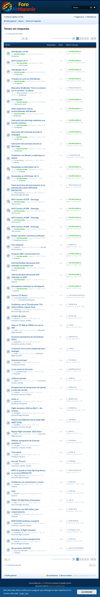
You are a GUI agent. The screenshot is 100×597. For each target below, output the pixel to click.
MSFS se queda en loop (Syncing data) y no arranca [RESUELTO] (28, 471)
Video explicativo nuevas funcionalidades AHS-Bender (23, 110)
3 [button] (82, 38)
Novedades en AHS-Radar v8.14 (25, 167)
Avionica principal (19, 360)
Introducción (16, 99)
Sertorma (17, 309)
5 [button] (87, 38)
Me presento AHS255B (21, 548)
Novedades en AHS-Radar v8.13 (25, 176)
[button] (74, 38)
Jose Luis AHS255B (20, 550)
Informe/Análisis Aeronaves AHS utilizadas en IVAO (25, 276)
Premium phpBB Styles (57, 586)
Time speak (16, 452)
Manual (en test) (20, 104)
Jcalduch (17, 247)
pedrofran (17, 342)
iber (15, 503)
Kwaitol (16, 484)
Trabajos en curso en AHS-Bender (25, 79)
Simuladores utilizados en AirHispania (27, 286)
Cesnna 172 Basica (19, 295)
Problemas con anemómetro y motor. (27, 482)
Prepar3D (16, 374)
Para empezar (17, 245)
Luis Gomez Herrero (21, 298)
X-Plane (16, 162)
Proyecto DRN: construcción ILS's (25, 254)
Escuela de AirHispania (27, 300)
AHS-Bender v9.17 (19, 69)
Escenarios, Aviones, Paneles (21, 321)
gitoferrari (17, 401)
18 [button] (92, 38)
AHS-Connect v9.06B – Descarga (25, 226)
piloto (16, 381)
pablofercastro (22, 372)
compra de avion (18, 316)
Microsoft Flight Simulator (20, 195)
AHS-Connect (23, 65)
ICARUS (16, 464)
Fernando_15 (18, 532)
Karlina (16, 493)
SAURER (17, 425)
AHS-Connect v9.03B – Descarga (25, 217)
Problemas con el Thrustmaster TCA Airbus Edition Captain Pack (27, 305)
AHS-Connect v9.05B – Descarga (25, 208)
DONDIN (17, 413)
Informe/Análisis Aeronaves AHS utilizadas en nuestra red (25, 264)
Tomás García (19, 160)
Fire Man (17, 363)
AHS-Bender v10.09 (19, 51)
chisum (16, 541)
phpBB (43, 583)
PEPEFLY (17, 392)
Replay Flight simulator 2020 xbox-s (26, 431)
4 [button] (85, 38)
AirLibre (17, 445)
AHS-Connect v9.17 (19, 60)
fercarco (17, 318)
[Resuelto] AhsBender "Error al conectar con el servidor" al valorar (28, 89)
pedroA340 (18, 523)
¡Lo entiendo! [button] (86, 592)
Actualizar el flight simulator (23, 530)
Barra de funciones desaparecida (25, 539)
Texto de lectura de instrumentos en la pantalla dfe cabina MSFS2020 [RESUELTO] (28, 188)
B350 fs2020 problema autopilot (25, 521)
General (14, 270)
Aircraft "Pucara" (18, 461)
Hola (13, 491)
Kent (15, 434)
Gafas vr (15, 399)
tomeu (16, 455)
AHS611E (17, 514)
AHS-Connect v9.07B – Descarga (25, 199)
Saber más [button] (23, 593)
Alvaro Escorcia (22, 93)
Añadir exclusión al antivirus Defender (28, 235)
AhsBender (15, 56)
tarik (15, 330)
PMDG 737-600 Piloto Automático (25, 500)
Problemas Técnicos (20, 240)
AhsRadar (22, 171)
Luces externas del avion (22, 369)
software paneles (18, 378)
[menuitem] (20, 17)
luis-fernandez (19, 54)
